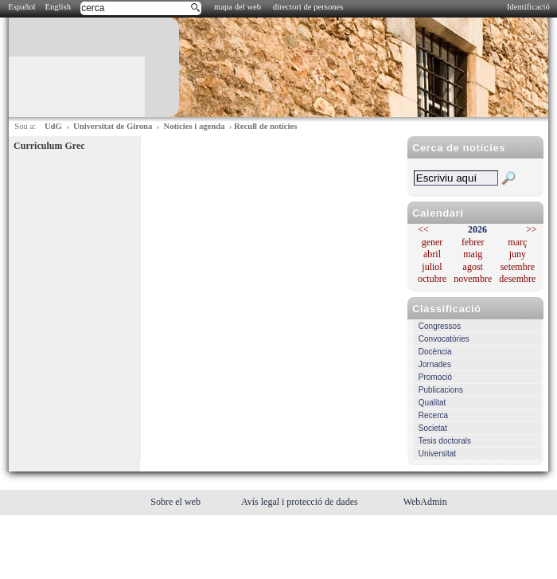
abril (432, 254)
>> (531, 229)
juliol (432, 266)
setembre (518, 266)
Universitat (437, 453)
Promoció (435, 377)
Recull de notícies (265, 126)
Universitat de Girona (112, 126)
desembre (517, 278)
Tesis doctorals (445, 440)
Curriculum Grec (49, 145)
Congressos (440, 326)
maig (472, 254)
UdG (53, 126)
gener (432, 242)
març (517, 242)
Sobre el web (176, 501)
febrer (473, 242)
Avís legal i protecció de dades (300, 501)
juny (517, 254)
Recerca (433, 415)
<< (423, 229)
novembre (473, 278)
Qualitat (432, 402)
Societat (433, 428)
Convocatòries (444, 338)
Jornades (435, 364)
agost (473, 266)
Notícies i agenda (194, 126)
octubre (432, 278)
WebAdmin (425, 501)
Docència (435, 351)
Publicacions (441, 389)
